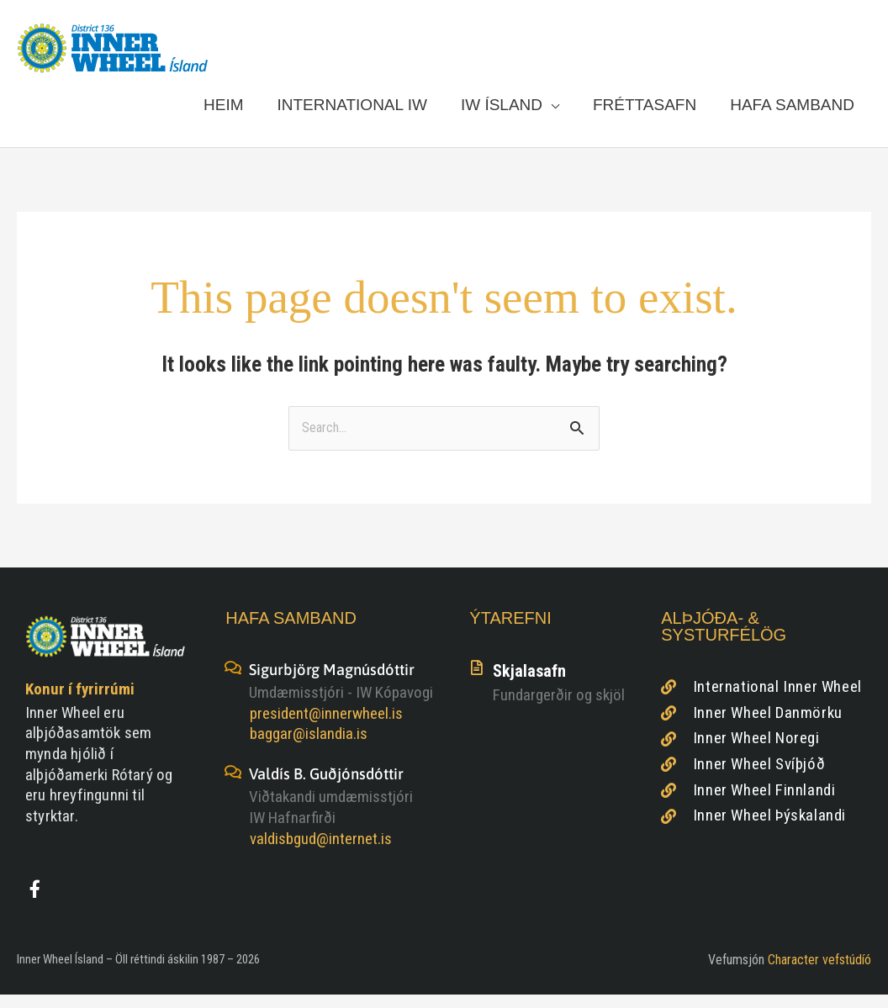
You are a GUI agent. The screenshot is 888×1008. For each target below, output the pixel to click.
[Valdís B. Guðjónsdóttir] (232, 784)
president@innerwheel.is (326, 726)
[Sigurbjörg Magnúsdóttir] (232, 681)
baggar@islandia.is (308, 747)
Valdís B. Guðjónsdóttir (332, 785)
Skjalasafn (529, 684)
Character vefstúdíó (819, 973)
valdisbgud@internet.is (321, 850)
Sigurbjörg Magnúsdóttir (337, 682)
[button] (510, 111)
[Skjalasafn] (476, 681)
